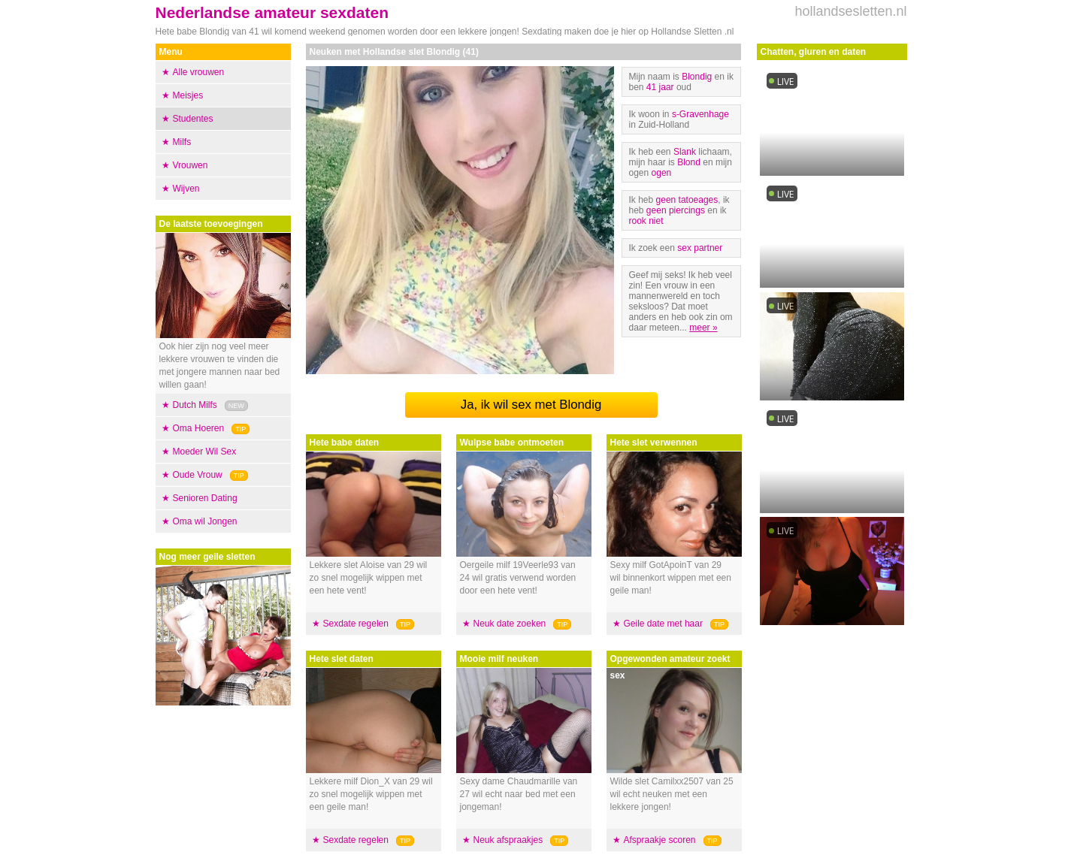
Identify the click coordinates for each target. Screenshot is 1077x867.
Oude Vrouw (197, 475)
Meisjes (188, 95)
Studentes (193, 118)
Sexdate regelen (356, 623)
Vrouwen (190, 165)
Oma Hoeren (199, 428)
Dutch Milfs (195, 405)
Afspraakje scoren (660, 840)
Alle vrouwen (199, 72)
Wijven (186, 188)
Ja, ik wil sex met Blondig (531, 404)
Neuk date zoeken (509, 623)
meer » (703, 327)
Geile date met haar (663, 623)
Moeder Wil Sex (205, 451)
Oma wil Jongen (205, 521)
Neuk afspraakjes (508, 840)
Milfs (182, 142)
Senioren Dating (205, 498)
